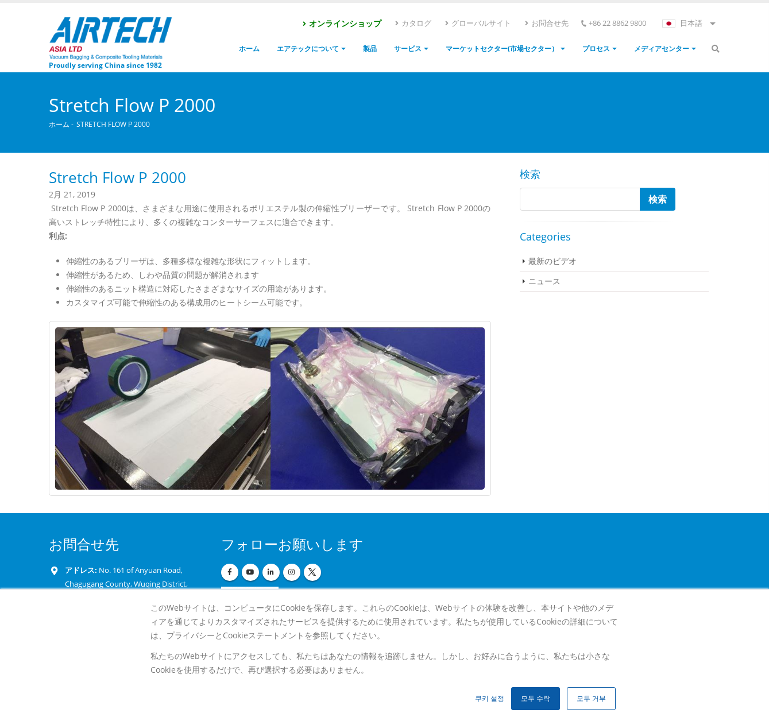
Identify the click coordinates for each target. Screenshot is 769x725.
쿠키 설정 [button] (489, 698)
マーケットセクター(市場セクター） (502, 48)
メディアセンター (661, 48)
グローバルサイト (477, 23)
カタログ (412, 23)
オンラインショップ (341, 23)
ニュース (544, 281)
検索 (530, 174)
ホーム (249, 48)
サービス (408, 48)
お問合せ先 (546, 23)
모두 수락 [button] (535, 698)
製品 (370, 48)
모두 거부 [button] (591, 698)
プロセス (596, 48)
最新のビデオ (552, 260)
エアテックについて (308, 48)
